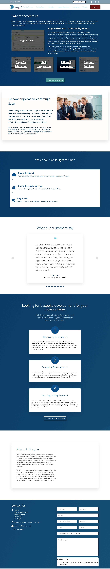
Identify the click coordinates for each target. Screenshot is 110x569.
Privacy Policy (70, 565)
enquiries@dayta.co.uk (22, 479)
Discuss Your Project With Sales (55, 371)
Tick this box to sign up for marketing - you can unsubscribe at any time (79, 516)
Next (97, 258)
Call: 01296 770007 (15, 2)
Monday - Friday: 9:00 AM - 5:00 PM (26, 475)
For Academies (28, 7)
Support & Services (63, 7)
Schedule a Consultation (55, 80)
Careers (50, 547)
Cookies (63, 565)
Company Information (91, 565)
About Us (51, 7)
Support (95, 7)
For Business (40, 7)
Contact (85, 7)
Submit (77, 529)
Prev (12, 258)
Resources (76, 7)
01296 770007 (19, 483)
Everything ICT (75, 49)
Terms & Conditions (79, 565)
